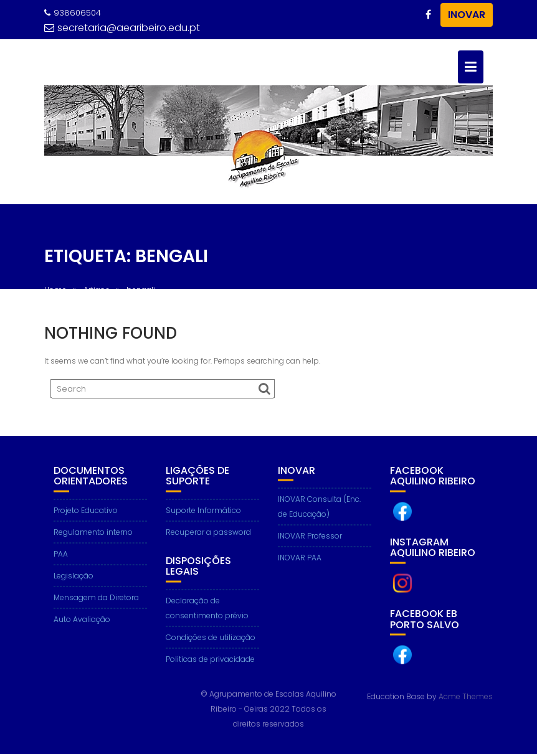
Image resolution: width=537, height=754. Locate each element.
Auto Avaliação (82, 621)
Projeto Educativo (86, 512)
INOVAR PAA (299, 559)
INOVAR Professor (310, 537)
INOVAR (466, 14)
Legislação (73, 577)
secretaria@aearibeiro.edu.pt (122, 28)
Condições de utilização (210, 639)
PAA (61, 555)
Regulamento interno (93, 534)
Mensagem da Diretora (96, 599)
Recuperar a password (208, 534)
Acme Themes (466, 695)
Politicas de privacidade (210, 661)
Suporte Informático (203, 512)
